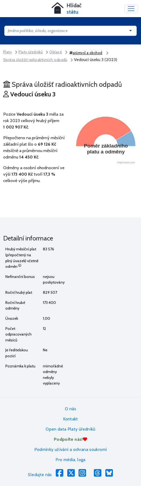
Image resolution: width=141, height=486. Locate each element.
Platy (7, 52)
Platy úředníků (30, 52)
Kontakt (70, 418)
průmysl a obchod (85, 53)
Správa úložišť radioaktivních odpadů (35, 59)
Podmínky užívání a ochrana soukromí (70, 449)
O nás (70, 408)
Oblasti (55, 52)
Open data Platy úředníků (70, 429)
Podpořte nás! (70, 439)
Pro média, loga (70, 459)
